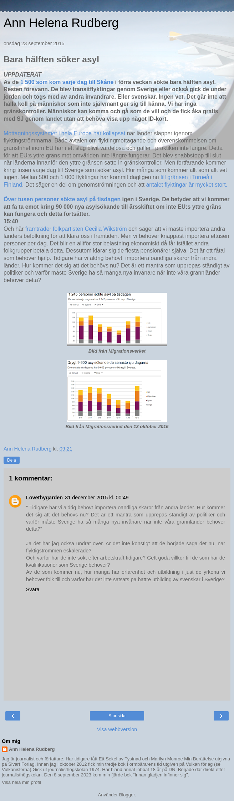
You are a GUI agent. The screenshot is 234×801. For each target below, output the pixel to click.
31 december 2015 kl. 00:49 (96, 497)
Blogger (127, 794)
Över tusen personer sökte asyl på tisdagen (62, 199)
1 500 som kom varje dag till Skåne (67, 82)
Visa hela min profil (21, 782)
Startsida (116, 715)
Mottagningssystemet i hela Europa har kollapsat (64, 133)
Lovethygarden (44, 497)
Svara (33, 589)
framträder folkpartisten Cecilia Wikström (76, 229)
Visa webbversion (117, 729)
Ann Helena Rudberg (61, 23)
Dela (11, 460)
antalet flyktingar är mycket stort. (186, 185)
